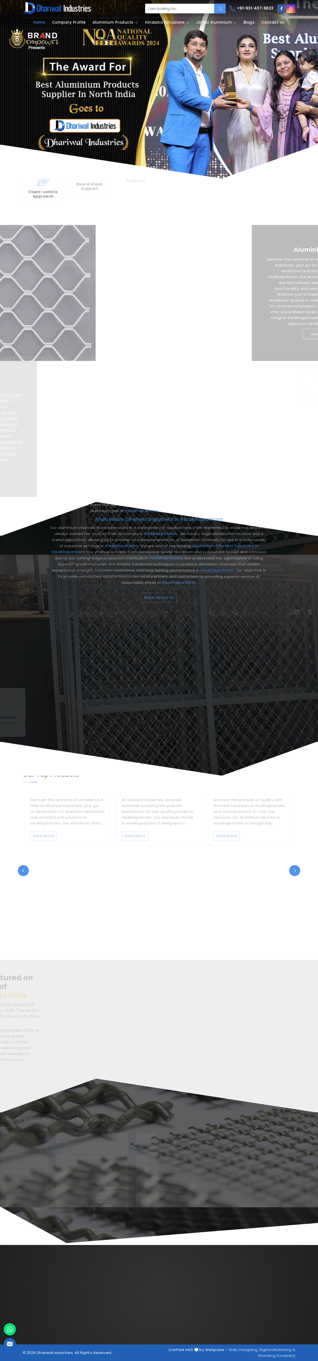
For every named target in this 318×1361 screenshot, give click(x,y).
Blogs (249, 22)
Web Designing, (243, 1349)
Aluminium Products (115, 22)
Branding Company (276, 1355)
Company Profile (69, 22)
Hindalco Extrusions (167, 22)
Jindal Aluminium (216, 22)
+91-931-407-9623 (251, 8)
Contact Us (273, 22)
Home (39, 22)
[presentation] (23, 870)
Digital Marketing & (277, 1349)
